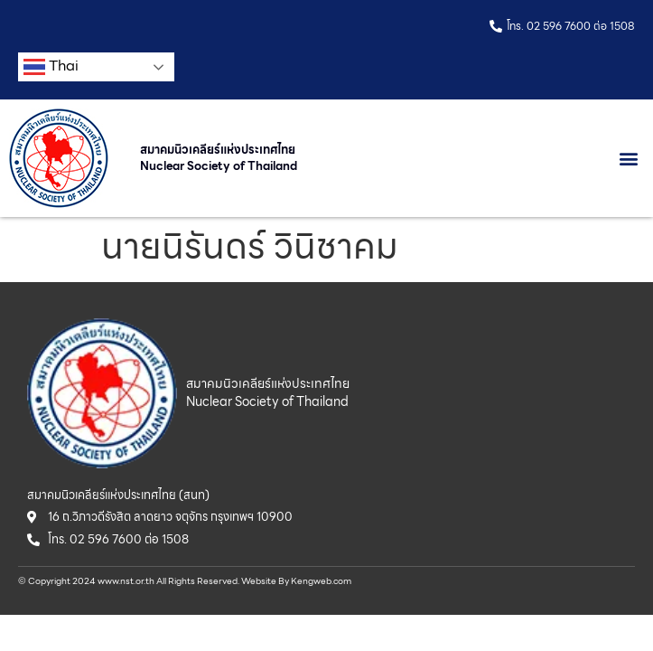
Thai (51, 66)
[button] (629, 159)
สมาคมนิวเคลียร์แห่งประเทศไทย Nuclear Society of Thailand (218, 157)
